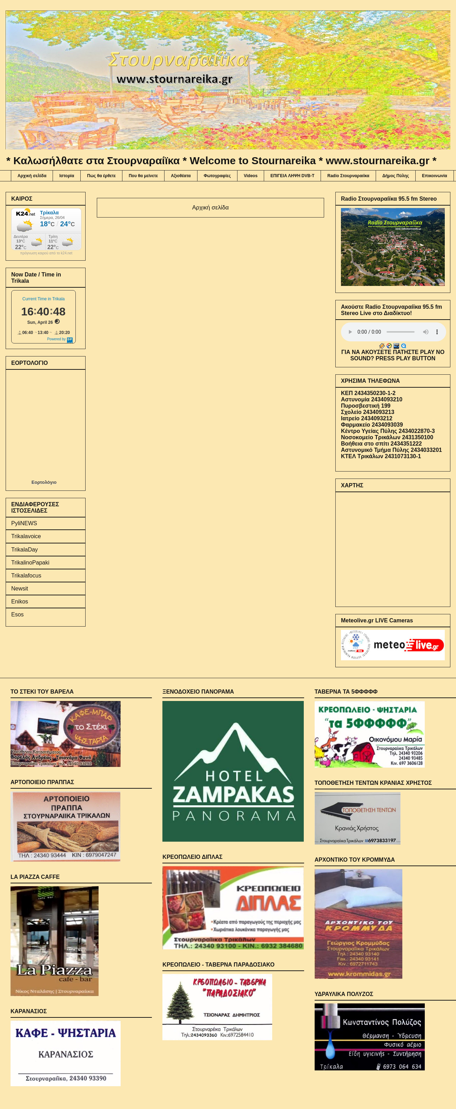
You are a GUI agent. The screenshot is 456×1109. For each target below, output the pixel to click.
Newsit (19, 589)
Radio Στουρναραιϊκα (348, 175)
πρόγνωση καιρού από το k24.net (46, 253)
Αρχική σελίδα (32, 175)
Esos (17, 614)
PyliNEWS (24, 523)
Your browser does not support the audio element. (393, 331)
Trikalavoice (26, 536)
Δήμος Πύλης (395, 175)
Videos (250, 175)
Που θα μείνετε (143, 175)
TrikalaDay (24, 550)
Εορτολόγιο (44, 482)
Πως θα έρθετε (101, 175)
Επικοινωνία (434, 175)
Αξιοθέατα (180, 175)
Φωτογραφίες (217, 175)
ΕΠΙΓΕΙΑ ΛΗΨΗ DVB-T (292, 175)
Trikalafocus (26, 576)
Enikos (19, 601)
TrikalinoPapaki (30, 563)
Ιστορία (66, 175)
